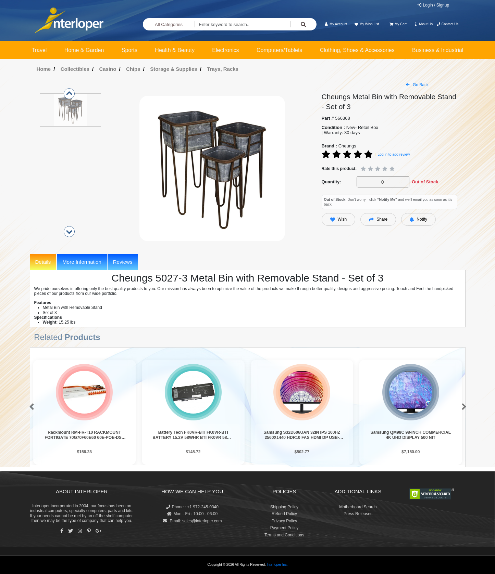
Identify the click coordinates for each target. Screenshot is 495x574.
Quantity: (331, 181)
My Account (335, 24)
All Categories (169, 24)
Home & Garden (84, 50)
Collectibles (75, 69)
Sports (129, 50)
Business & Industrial (437, 50)
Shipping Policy (284, 507)
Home (44, 69)
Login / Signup (433, 5)
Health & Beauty (175, 50)
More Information (81, 262)
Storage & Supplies (173, 69)
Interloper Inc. (277, 564)
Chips (133, 69)
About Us (423, 24)
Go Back (417, 84)
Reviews (123, 262)
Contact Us (447, 24)
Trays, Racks (222, 69)
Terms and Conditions (284, 535)
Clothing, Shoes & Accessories (357, 50)
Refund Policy (284, 513)
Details (43, 262)
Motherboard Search (357, 507)
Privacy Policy (284, 521)
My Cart (398, 24)
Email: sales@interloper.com (192, 521)
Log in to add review (394, 154)
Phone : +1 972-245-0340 (192, 507)
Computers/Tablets (279, 50)
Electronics (225, 50)
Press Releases (358, 513)
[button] (461, 407)
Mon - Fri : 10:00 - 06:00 (192, 513)
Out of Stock (425, 181)
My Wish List (366, 24)
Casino (107, 69)
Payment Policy (284, 527)
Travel (39, 50)
